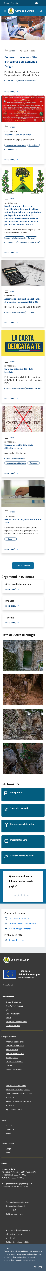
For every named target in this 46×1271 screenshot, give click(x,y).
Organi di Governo (13, 1001)
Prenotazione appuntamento (17, 1202)
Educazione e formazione (16, 1085)
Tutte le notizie (23, 565)
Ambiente (10, 1097)
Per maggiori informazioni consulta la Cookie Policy (20, 1259)
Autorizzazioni (12, 1105)
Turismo (9, 1065)
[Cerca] (40, 10)
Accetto (38, 1267)
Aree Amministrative (14, 1005)
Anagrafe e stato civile (15, 1041)
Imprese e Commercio (15, 1053)
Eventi (8, 1152)
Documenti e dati (13, 1025)
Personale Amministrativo (16, 1021)
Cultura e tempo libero (15, 1045)
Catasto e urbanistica (14, 1061)
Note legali (10, 1238)
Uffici (8, 1009)
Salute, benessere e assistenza (18, 1101)
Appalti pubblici (12, 1057)
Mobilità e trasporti (14, 1069)
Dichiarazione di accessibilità (17, 1242)
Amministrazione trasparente (18, 1230)
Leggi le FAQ (11, 1210)
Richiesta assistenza (14, 1214)
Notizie (12, 50)
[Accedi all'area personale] (36, 3)
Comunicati (10, 1129)
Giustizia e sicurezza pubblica (18, 1089)
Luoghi (8, 1148)
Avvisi (9, 198)
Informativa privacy (14, 1234)
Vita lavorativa (12, 1049)
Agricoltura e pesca (14, 1109)
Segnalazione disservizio (16, 1206)
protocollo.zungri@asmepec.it (19, 1183)
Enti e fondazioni (13, 1013)
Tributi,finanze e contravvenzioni (19, 1093)
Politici (8, 1017)
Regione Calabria (11, 2)
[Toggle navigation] (4, 10)
